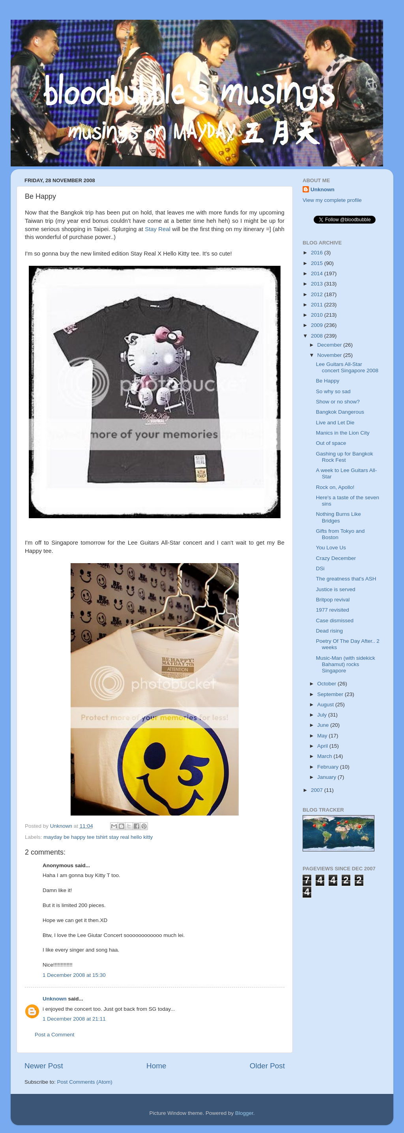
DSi (320, 568)
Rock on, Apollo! (335, 487)
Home (156, 1066)
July (322, 715)
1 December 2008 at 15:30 (74, 975)
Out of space (331, 443)
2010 (317, 315)
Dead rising (329, 631)
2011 (317, 305)
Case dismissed (335, 620)
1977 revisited (332, 610)
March (325, 756)
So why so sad (333, 391)
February (328, 767)
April (323, 746)
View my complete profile (332, 200)
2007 (317, 790)
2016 (317, 253)
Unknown (55, 999)
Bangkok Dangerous (340, 412)
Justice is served (335, 589)
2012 (317, 294)
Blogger (244, 1113)
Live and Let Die (335, 423)
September (331, 694)
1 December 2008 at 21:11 (74, 1019)
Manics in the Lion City (343, 433)
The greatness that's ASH (346, 579)
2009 (317, 325)
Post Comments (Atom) (84, 1082)
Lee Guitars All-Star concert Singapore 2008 (347, 367)
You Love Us (331, 548)
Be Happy (327, 381)
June (323, 725)
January (327, 777)
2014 (317, 273)
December (330, 345)
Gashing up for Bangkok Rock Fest (344, 457)
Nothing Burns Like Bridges (338, 517)
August (326, 704)
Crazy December (336, 558)
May (323, 736)
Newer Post (43, 1066)
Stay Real (157, 229)
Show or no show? (338, 402)
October (327, 684)
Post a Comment (55, 1035)
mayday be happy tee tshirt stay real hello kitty (98, 837)
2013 (317, 284)
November (330, 355)
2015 (317, 263)
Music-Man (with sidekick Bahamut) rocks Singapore (345, 664)
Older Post (267, 1066)
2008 (317, 336)
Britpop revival (333, 600)
